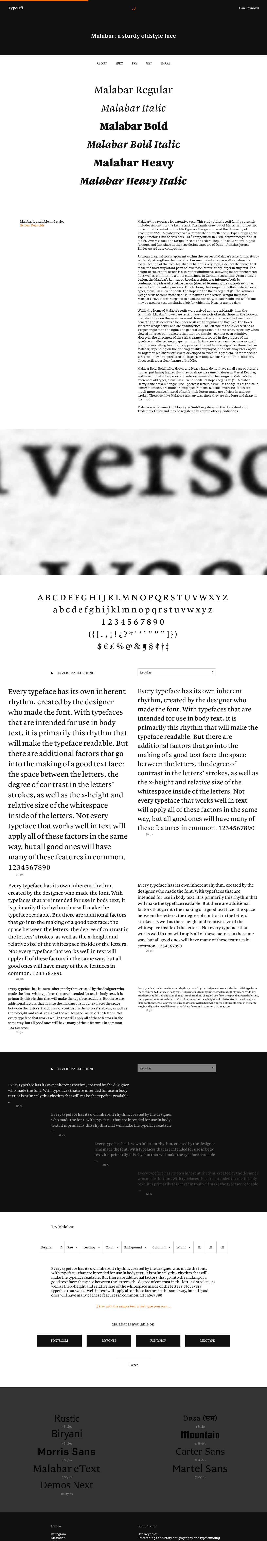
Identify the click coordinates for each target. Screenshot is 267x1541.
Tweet (133, 1365)
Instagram (58, 1534)
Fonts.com (59, 1341)
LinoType (207, 1341)
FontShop (158, 1341)
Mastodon (58, 1538)
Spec (119, 63)
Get (149, 63)
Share (166, 63)
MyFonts (109, 1341)
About (102, 63)
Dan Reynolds (249, 8)
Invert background (72, 673)
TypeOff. (16, 8)
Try (134, 63)
